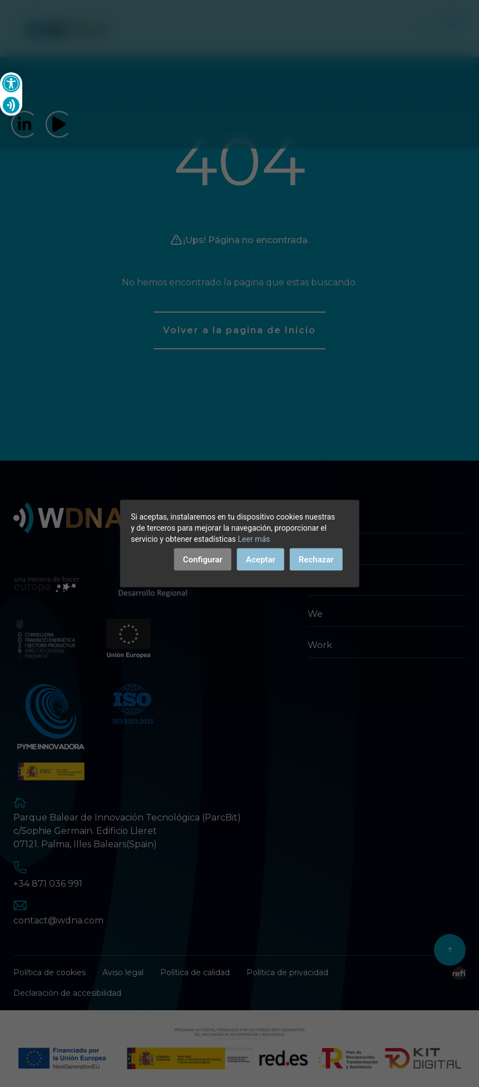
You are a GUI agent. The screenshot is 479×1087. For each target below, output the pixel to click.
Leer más (254, 539)
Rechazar (316, 560)
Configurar (203, 560)
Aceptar (260, 560)
